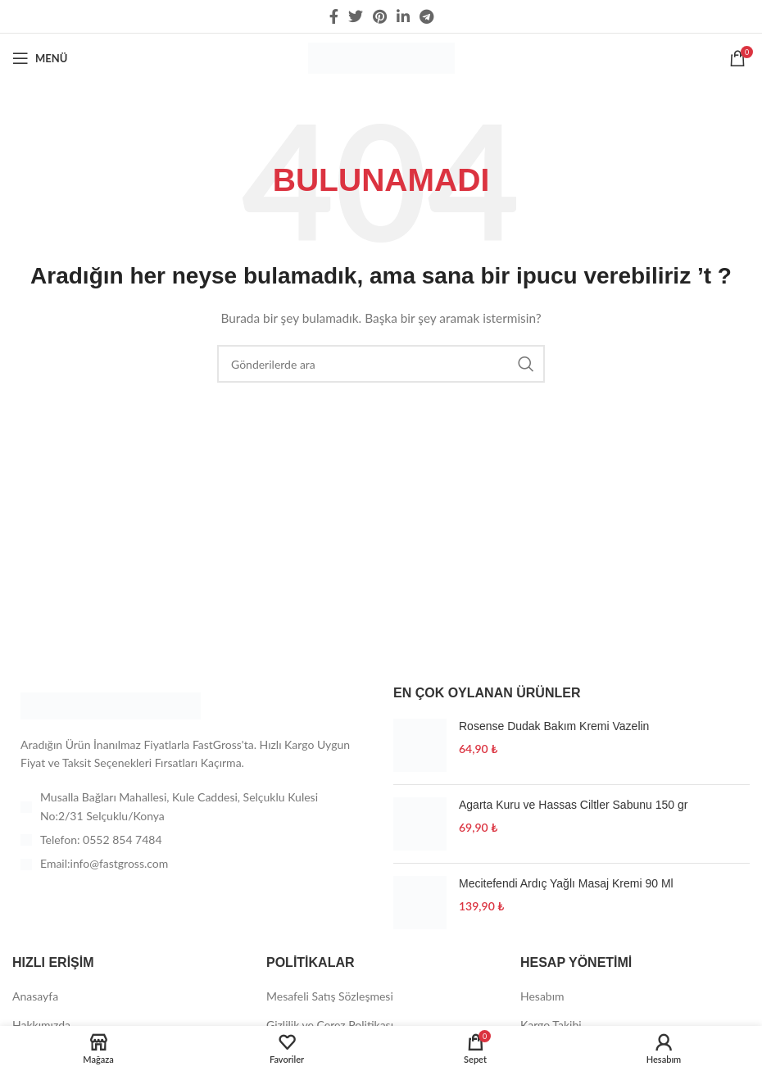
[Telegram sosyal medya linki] (426, 16)
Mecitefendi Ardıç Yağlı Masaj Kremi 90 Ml (566, 883)
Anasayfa (35, 996)
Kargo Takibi (551, 1025)
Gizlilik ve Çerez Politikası (329, 1025)
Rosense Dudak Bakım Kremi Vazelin (554, 726)
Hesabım (542, 996)
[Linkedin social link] (403, 16)
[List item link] (190, 840)
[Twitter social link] (355, 16)
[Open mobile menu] (39, 58)
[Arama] (381, 364)
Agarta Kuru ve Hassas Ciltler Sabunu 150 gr (573, 804)
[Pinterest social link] (380, 16)
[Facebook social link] (333, 16)
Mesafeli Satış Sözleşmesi (329, 996)
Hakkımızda (41, 1025)
